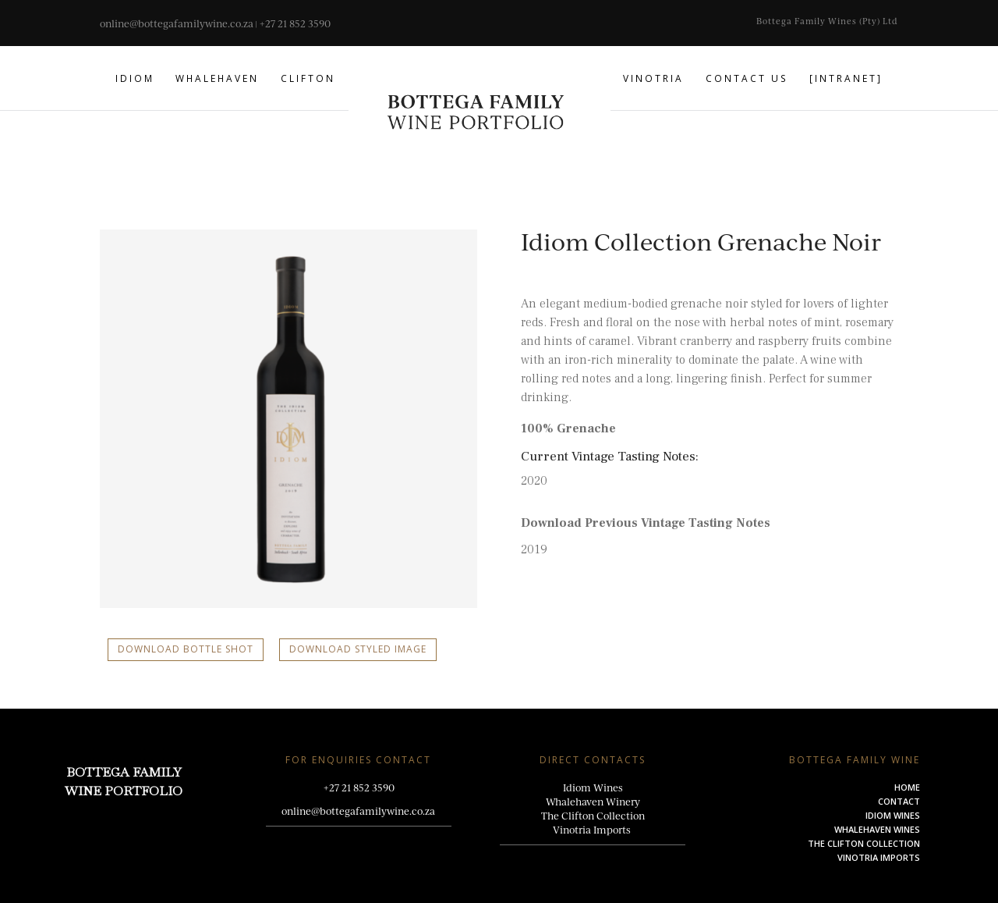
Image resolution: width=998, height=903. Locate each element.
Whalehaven (217, 78)
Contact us (747, 78)
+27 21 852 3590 (295, 23)
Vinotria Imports (593, 830)
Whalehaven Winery (593, 802)
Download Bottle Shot (185, 649)
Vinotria (653, 78)
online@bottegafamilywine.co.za (176, 23)
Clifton (308, 78)
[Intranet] (846, 78)
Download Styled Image (357, 649)
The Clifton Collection (593, 816)
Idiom (134, 78)
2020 (534, 481)
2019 (534, 549)
